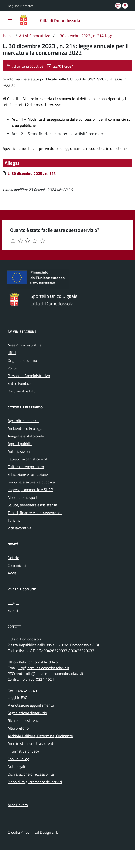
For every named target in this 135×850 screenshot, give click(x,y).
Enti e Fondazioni (21, 383)
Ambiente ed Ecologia (25, 428)
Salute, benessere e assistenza (32, 505)
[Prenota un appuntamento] (118, 5)
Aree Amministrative (24, 345)
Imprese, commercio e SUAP (30, 490)
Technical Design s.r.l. (41, 832)
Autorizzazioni (19, 451)
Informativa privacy (23, 751)
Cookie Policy (18, 759)
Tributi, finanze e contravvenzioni (35, 513)
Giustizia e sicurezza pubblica (31, 482)
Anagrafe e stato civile (26, 436)
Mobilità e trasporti (23, 497)
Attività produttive (27, 66)
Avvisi (12, 573)
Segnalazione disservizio (27, 713)
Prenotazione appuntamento (31, 705)
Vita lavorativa (19, 528)
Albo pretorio (18, 728)
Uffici (12, 353)
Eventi (13, 610)
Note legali (16, 766)
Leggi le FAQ (18, 697)
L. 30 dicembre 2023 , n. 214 (32, 173)
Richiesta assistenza (24, 720)
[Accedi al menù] (5, 20)
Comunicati (17, 565)
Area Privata (18, 805)
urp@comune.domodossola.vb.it (43, 668)
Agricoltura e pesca (23, 421)
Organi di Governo (22, 360)
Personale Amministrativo (29, 376)
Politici (13, 368)
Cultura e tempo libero (26, 467)
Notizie (13, 558)
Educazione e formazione (28, 474)
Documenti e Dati (22, 391)
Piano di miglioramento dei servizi (35, 782)
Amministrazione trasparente (31, 743)
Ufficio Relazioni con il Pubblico (33, 662)
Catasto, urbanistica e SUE (29, 459)
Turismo (14, 520)
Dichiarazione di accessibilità (31, 774)
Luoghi (13, 603)
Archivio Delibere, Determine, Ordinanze (40, 736)
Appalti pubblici (20, 444)
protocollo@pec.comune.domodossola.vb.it (49, 673)
